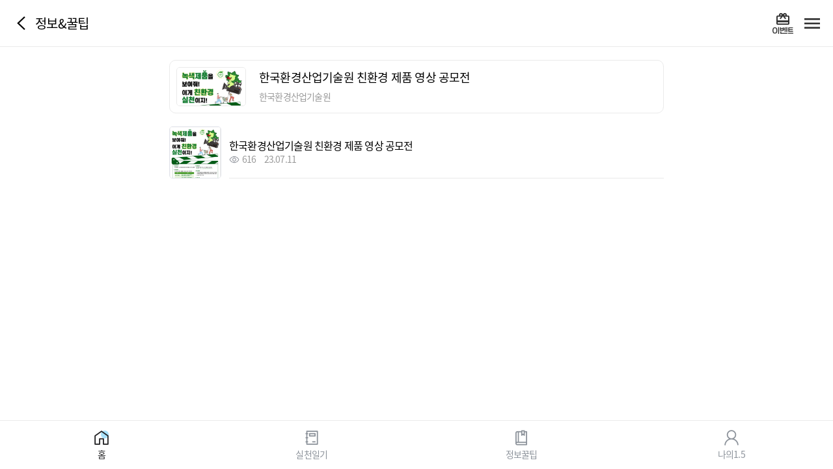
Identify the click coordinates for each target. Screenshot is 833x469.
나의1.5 (731, 453)
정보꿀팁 (522, 453)
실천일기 (311, 453)
